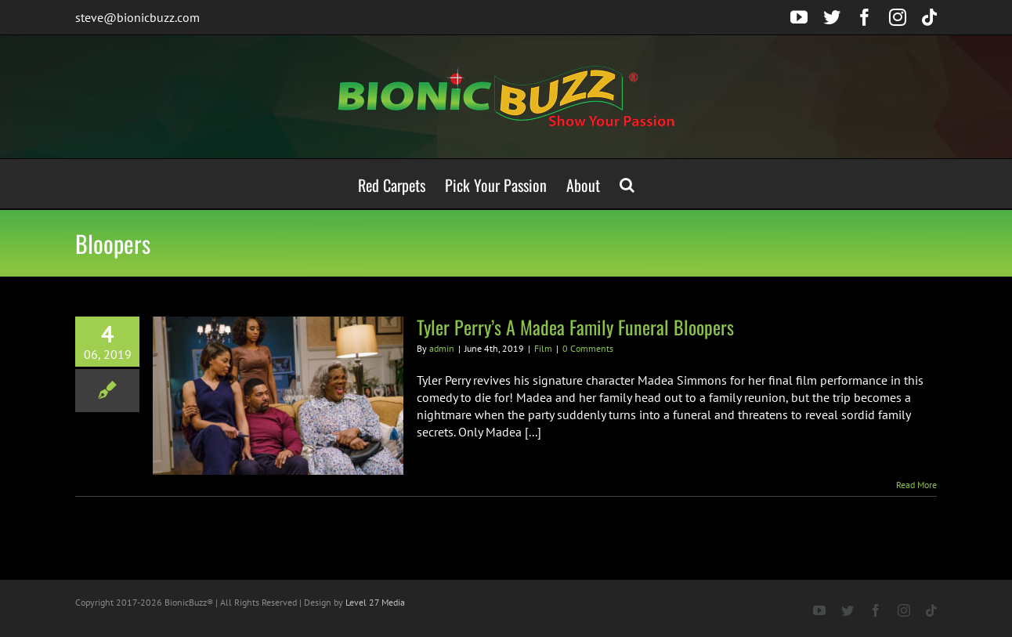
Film (543, 348)
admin (441, 348)
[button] (627, 183)
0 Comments (587, 348)
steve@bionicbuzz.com (137, 17)
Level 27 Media (375, 602)
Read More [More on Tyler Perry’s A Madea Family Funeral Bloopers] (916, 484)
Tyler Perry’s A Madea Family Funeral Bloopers (575, 327)
